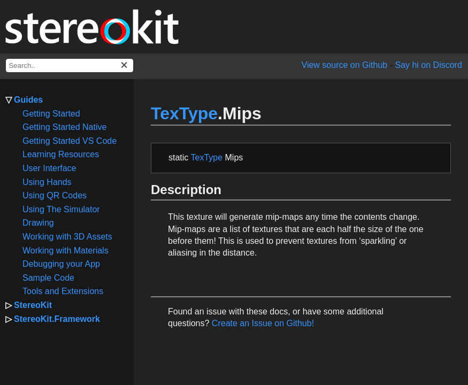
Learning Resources (60, 154)
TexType (184, 113)
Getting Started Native (64, 127)
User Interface (49, 168)
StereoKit (33, 305)
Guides (28, 99)
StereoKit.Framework (57, 319)
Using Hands (47, 182)
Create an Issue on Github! (263, 323)
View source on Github (345, 65)
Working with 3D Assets (67, 236)
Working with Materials (65, 250)
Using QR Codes (54, 195)
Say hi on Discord (428, 65)
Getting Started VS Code (69, 140)
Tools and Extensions (62, 291)
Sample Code (48, 277)
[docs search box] (69, 65)
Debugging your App (61, 263)
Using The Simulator (61, 209)
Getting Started (51, 113)
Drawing (38, 222)
